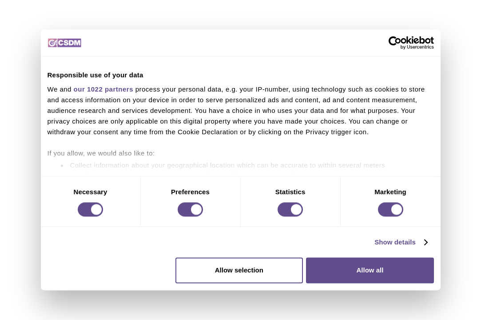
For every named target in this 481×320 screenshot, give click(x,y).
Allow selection (239, 270)
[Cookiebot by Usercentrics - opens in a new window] (395, 42)
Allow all (370, 270)
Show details (395, 242)
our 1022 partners (103, 89)
